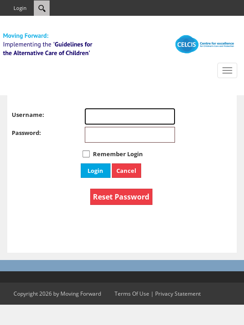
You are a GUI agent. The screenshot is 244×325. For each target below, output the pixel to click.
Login (20, 8)
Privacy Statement (178, 293)
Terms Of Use (132, 293)
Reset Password (121, 197)
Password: (21, 133)
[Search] (42, 8)
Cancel (126, 171)
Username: (21, 115)
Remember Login (118, 154)
